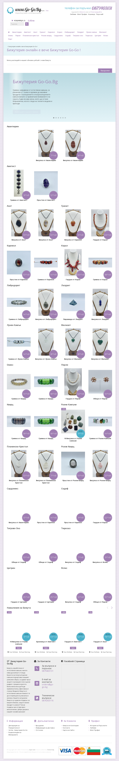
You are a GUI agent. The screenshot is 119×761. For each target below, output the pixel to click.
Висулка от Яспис (100, 562)
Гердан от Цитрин (19, 602)
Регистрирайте (96, 12)
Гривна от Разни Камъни (100, 438)
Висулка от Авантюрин (46, 160)
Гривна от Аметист (18, 200)
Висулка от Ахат (19, 240)
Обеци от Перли (100, 399)
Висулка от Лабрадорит (45, 319)
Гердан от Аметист (73, 642)
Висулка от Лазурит (100, 319)
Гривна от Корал (100, 279)
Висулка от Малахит (73, 359)
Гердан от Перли (73, 399)
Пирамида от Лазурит (73, 319)
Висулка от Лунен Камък (46, 359)
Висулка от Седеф (73, 562)
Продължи (105, 70)
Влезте (82, 12)
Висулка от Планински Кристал (19, 481)
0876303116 (47, 700)
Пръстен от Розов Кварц (73, 480)
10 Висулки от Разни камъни (73, 439)
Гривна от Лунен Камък (18, 359)
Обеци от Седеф (19, 562)
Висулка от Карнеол (73, 240)
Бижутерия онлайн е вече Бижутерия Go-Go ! (23, 46)
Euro (42, 11)
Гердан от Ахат (100, 642)
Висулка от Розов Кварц (100, 480)
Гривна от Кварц (18, 399)
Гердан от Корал (100, 240)
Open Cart (32, 750)
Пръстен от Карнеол (19, 279)
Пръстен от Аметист (46, 200)
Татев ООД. (50, 750)
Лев (47, 11)
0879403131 (47, 670)
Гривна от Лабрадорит (19, 319)
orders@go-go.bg (48, 685)
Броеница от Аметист (45, 642)
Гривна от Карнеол (46, 279)
